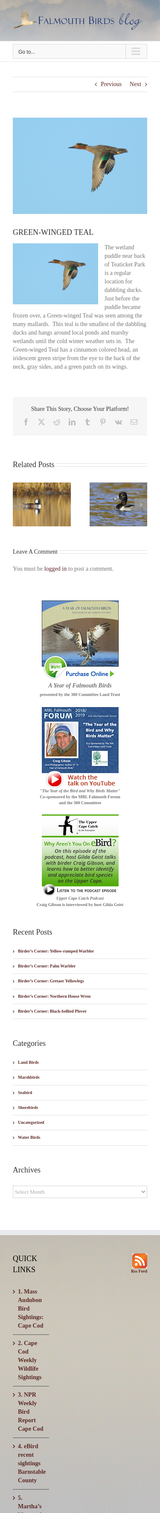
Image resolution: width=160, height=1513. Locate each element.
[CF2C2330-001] (80, 166)
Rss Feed (139, 1271)
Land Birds (28, 1062)
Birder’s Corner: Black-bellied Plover (52, 1011)
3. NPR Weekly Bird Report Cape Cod (31, 1412)
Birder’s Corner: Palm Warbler (47, 966)
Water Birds (29, 1137)
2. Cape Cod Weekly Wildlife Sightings (29, 1360)
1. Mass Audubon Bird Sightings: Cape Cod (31, 1308)
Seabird (25, 1092)
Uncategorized (31, 1122)
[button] (19, 504)
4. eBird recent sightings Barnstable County (31, 1463)
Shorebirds (28, 1107)
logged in (55, 569)
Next (135, 84)
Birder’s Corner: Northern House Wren (54, 996)
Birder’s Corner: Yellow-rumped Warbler (56, 951)
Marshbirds (29, 1077)
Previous (111, 84)
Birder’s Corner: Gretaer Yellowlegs (51, 981)
